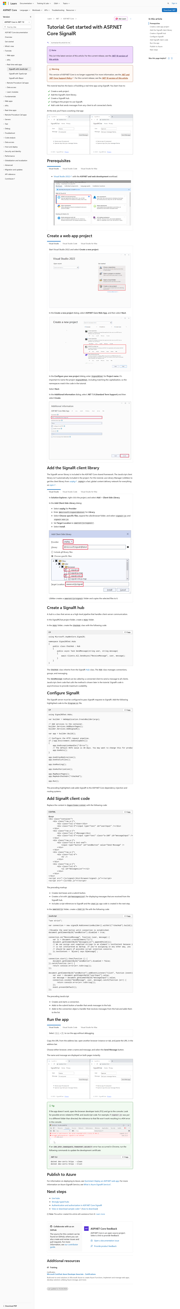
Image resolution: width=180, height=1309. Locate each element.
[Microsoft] (4, 3)
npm (52, 485)
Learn (50, 18)
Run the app (154, 43)
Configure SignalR (157, 36)
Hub (88, 669)
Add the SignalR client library (161, 30)
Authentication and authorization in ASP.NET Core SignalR (77, 1205)
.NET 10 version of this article (115, 78)
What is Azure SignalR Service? (97, 1184)
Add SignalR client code (159, 40)
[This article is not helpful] (171, 58)
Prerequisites (155, 23)
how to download (89, 1208)
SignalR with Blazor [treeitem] (16, 78)
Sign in (174, 3)
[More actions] (131, 19)
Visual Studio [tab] (54, 168)
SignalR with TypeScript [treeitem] (18, 73)
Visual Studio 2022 (62, 176)
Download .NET (170, 10)
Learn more (100, 1214)
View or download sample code (65, 1208)
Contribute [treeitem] (9, 179)
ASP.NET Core (68, 18)
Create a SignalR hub (158, 33)
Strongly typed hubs (60, 1201)
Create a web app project (159, 26)
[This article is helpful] (168, 58)
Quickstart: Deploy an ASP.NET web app (101, 1181)
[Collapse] (30, 17)
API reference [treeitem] (10, 174)
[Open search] (168, 3)
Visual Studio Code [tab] (70, 168)
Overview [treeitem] (8, 37)
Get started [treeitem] (9, 41)
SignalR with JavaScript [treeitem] (18, 69)
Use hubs (56, 1198)
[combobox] (17, 22)
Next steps (154, 49)
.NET (57, 18)
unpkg (72, 481)
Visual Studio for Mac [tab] (89, 168)
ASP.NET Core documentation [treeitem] (16, 32)
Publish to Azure (156, 46)
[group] (90, 748)
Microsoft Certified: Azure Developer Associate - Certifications (71, 1274)
